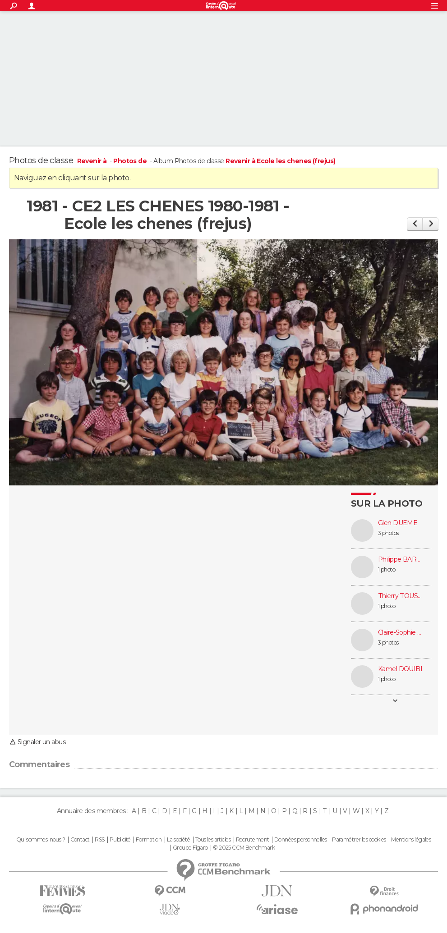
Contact (80, 840)
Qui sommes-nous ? (40, 840)
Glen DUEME (397, 523)
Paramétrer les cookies (359, 840)
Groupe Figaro (190, 848)
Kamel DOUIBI (400, 669)
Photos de (130, 161)
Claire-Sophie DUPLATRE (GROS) (400, 632)
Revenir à (92, 161)
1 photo (386, 569)
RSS (99, 840)
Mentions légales (411, 840)
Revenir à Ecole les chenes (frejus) (280, 161)
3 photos (388, 533)
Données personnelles (300, 840)
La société (178, 840)
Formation (148, 840)
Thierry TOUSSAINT (400, 596)
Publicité (120, 840)
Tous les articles (212, 840)
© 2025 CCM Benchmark (244, 848)
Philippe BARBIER (400, 559)
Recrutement (252, 840)
